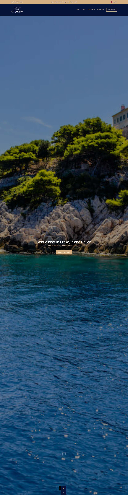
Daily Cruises (91, 10)
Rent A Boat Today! (64, 252)
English (114, 2)
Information (100, 10)
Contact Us (111, 10)
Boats (83, 10)
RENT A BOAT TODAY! (17, 2)
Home (78, 10)
